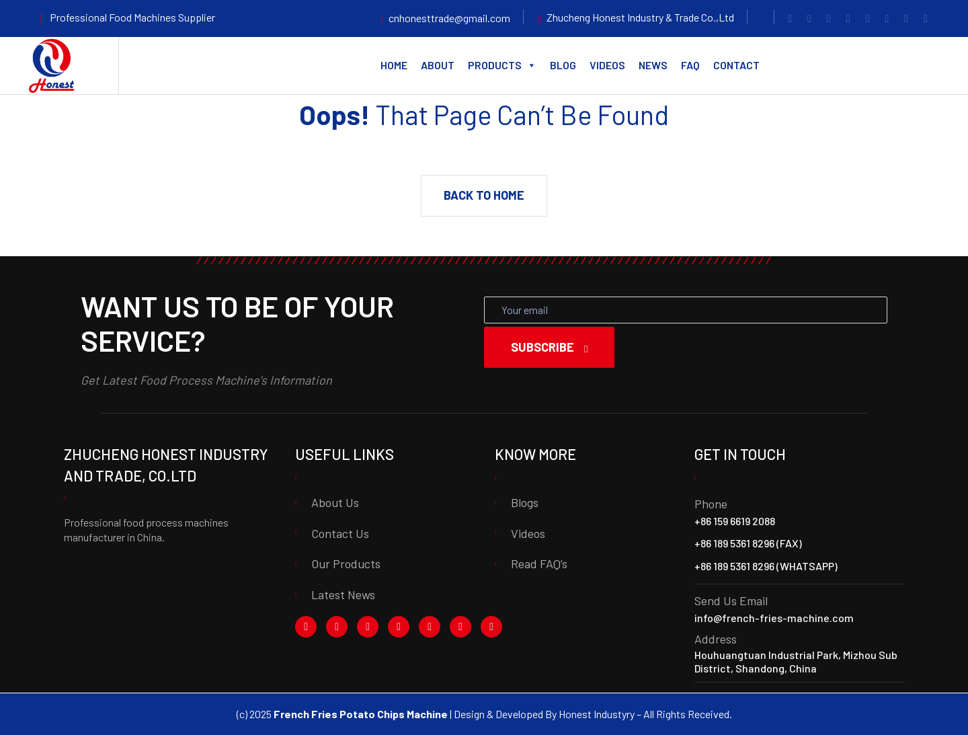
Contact (736, 65)
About (437, 65)
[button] (484, 196)
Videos (607, 65)
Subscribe (549, 347)
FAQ (690, 65)
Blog (563, 65)
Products (502, 65)
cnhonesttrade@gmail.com (449, 17)
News (653, 65)
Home (393, 65)
